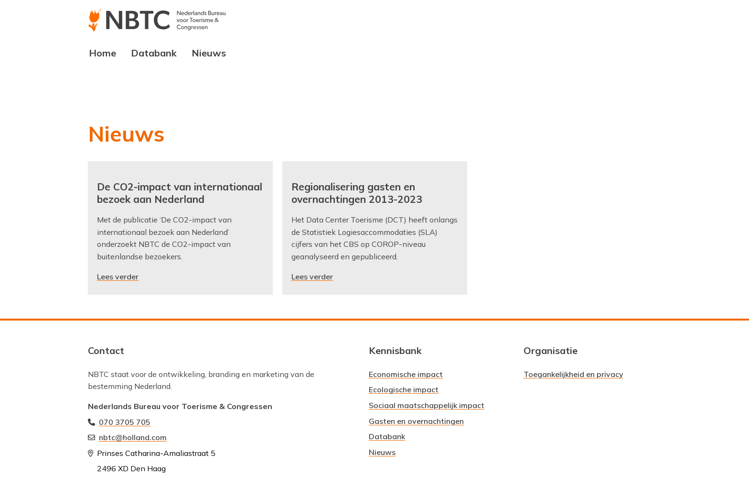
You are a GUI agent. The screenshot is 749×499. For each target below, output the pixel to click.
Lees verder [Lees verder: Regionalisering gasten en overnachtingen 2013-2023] (312, 276)
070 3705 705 (124, 422)
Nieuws (209, 53)
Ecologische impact (404, 389)
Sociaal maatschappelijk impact (426, 405)
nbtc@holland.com (133, 437)
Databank (154, 53)
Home (102, 53)
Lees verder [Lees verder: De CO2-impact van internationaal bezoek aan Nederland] (118, 276)
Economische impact (406, 374)
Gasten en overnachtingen (416, 421)
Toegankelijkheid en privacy (573, 374)
